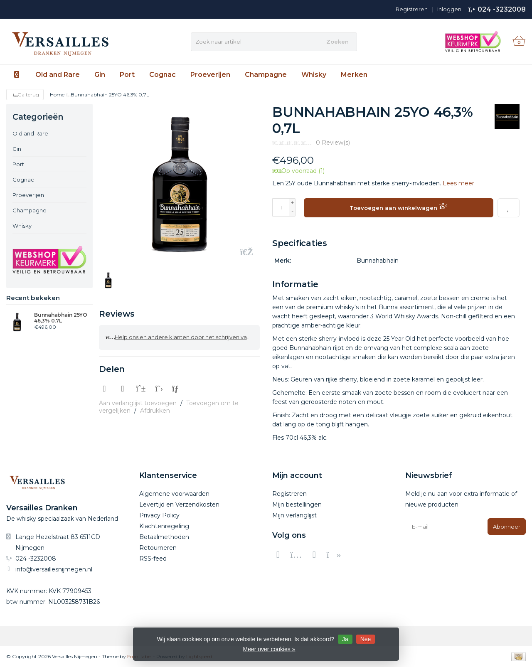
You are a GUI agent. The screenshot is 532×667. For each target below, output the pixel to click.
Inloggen (449, 9)
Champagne (266, 75)
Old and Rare (57, 75)
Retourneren (158, 547)
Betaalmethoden (164, 536)
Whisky (313, 75)
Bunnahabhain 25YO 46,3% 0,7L (60, 318)
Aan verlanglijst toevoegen (138, 400)
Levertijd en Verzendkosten (179, 504)
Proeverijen (210, 75)
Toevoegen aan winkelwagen (398, 206)
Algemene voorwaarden (174, 493)
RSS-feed (153, 558)
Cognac (162, 75)
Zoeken (337, 41)
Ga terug (25, 94)
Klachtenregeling (164, 525)
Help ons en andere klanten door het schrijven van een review (183, 336)
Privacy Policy (159, 515)
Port (127, 75)
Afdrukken (155, 407)
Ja (345, 639)
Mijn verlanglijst (294, 515)
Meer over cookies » (269, 649)
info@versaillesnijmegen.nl (53, 569)
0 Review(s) (333, 142)
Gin (99, 75)
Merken (354, 75)
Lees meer (458, 183)
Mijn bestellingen (297, 504)
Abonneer (506, 526)
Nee (365, 639)
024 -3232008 (502, 9)
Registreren (412, 9)
